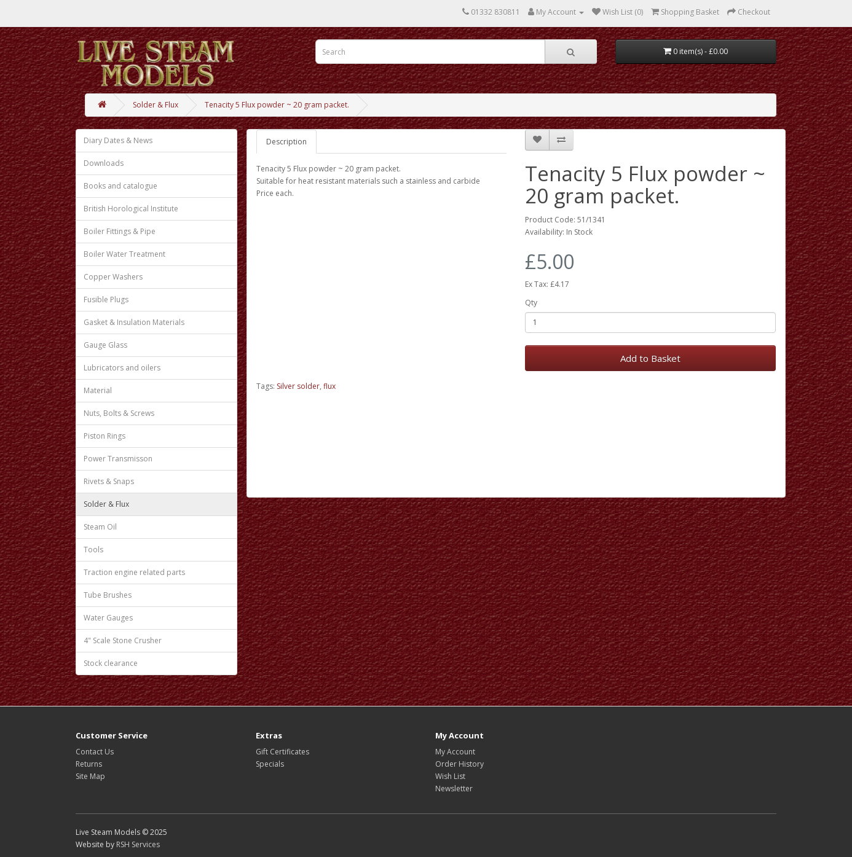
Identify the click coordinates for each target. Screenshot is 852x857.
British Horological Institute (131, 208)
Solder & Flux (155, 105)
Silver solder (298, 386)
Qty (531, 302)
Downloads (104, 163)
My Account (455, 751)
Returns (89, 764)
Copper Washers (113, 277)
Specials (270, 764)
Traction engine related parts (134, 572)
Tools (93, 549)
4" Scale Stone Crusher (123, 640)
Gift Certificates (282, 751)
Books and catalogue (120, 186)
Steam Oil (100, 527)
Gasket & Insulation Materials (134, 322)
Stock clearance (111, 663)
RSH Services (138, 844)
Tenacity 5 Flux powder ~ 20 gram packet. (277, 105)
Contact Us (95, 751)
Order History (459, 764)
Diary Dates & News (118, 140)
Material (98, 390)
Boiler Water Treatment (124, 254)
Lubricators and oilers (122, 367)
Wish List (450, 776)
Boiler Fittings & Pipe (120, 231)
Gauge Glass (105, 345)
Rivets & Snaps (109, 481)
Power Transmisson (118, 458)
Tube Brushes (108, 595)
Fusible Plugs (106, 299)
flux (329, 386)
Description (286, 141)
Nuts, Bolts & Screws (119, 413)
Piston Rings (104, 436)
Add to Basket (650, 358)
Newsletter (454, 788)
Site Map (90, 776)
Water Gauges (108, 617)
